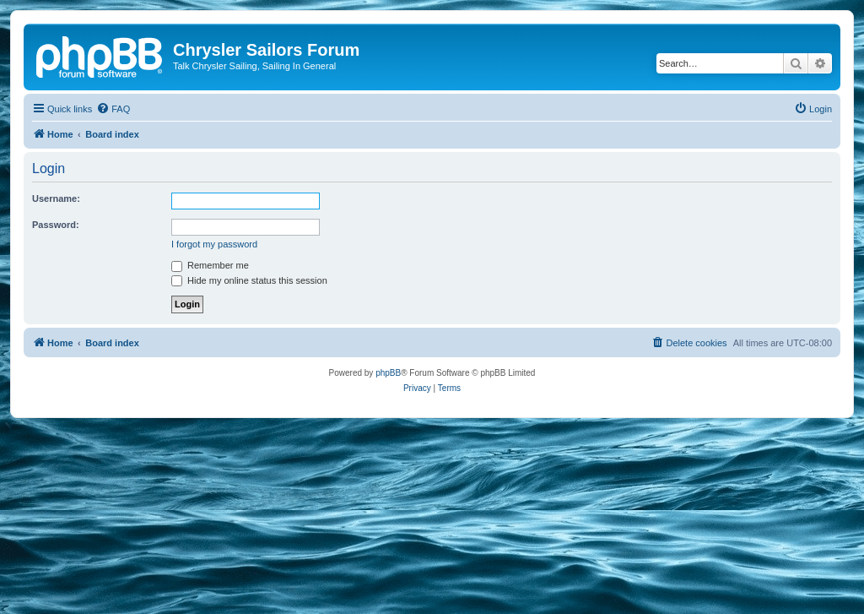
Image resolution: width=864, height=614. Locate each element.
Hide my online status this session (249, 280)
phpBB (388, 373)
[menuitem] (113, 109)
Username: (56, 198)
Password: (55, 225)
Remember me (210, 265)
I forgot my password (214, 244)
